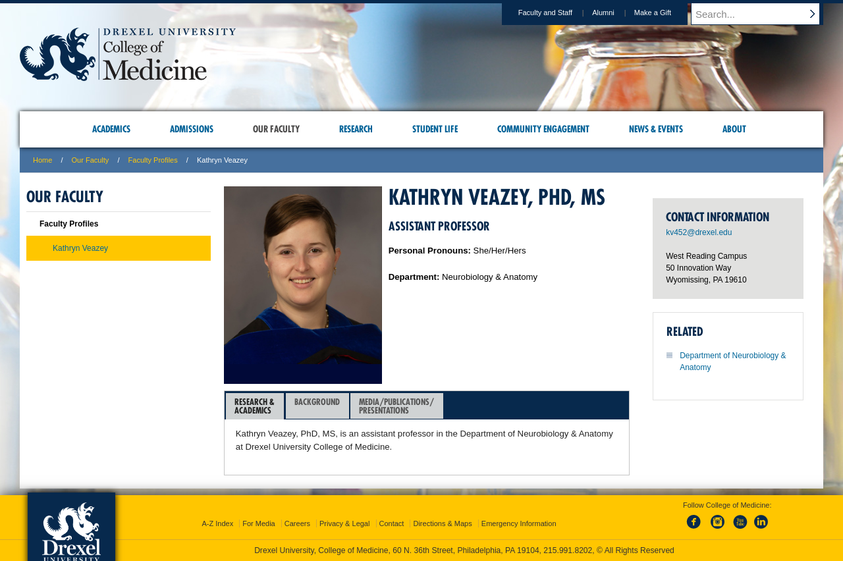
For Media (258, 523)
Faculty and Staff (558, 12)
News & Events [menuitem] (656, 129)
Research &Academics (254, 405)
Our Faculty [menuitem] (276, 129)
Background (317, 405)
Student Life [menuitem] (435, 129)
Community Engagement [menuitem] (543, 129)
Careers (297, 523)
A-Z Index (217, 523)
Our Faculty (90, 160)
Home (42, 160)
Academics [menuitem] (111, 129)
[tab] (255, 406)
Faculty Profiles (153, 160)
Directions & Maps (442, 523)
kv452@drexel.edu (699, 232)
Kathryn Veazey (80, 248)
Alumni (616, 12)
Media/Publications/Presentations (396, 405)
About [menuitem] (734, 129)
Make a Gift (665, 12)
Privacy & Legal (344, 523)
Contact (391, 523)
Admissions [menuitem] (191, 129)
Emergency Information (519, 523)
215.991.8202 (567, 550)
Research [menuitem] (356, 129)
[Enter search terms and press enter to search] (763, 13)
